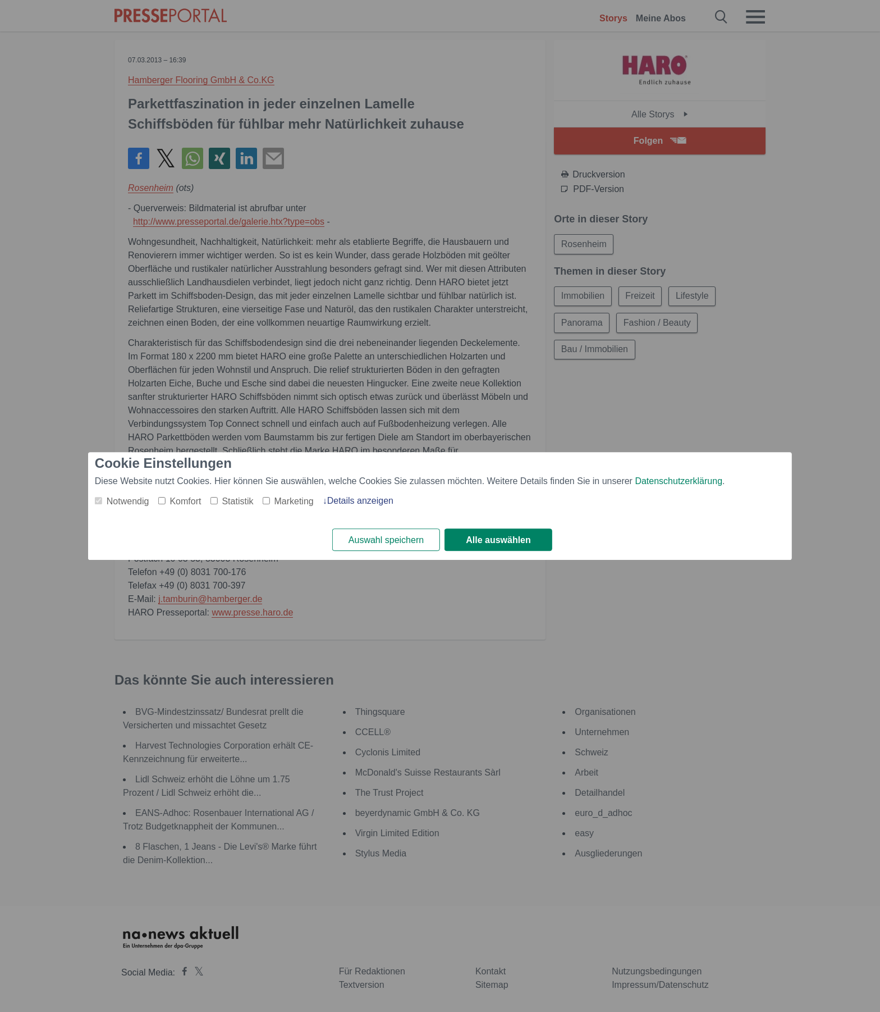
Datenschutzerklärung (678, 481)
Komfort (185, 501)
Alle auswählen (498, 540)
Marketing (293, 501)
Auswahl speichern (386, 540)
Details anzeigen (360, 500)
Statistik (237, 501)
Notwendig (128, 501)
